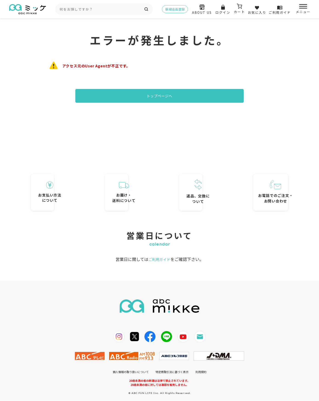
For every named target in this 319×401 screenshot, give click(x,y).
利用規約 (200, 372)
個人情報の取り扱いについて (131, 372)
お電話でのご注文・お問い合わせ (259, 186)
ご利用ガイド (159, 259)
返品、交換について (193, 185)
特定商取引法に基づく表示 (172, 372)
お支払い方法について (60, 186)
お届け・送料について (126, 187)
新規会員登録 (175, 9)
